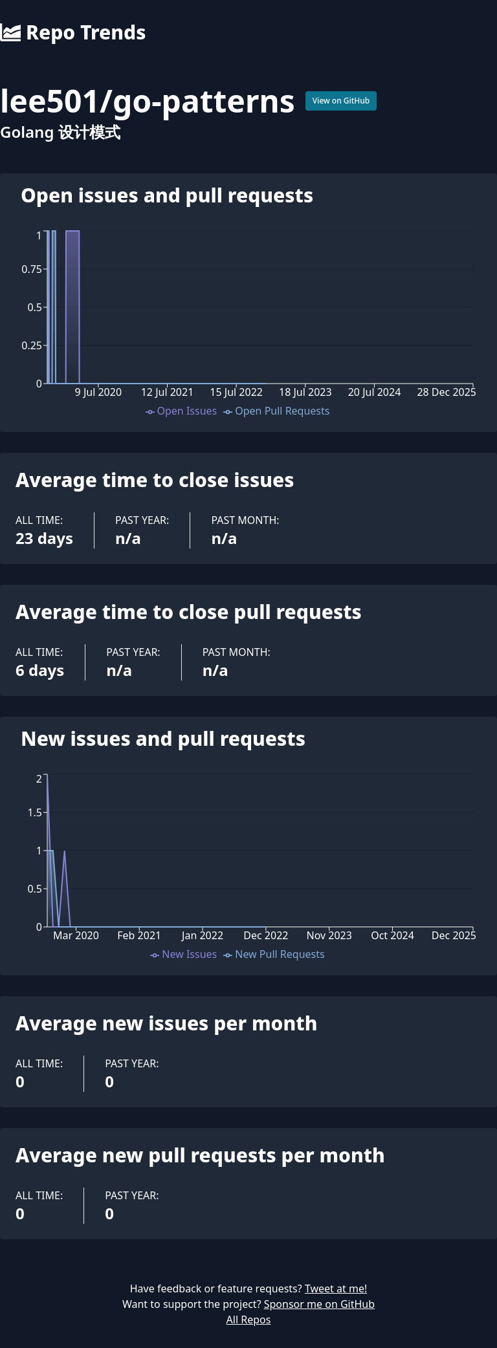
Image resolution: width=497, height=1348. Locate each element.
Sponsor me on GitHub (319, 1304)
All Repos (248, 1319)
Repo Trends (73, 32)
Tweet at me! (336, 1288)
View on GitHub (341, 100)
